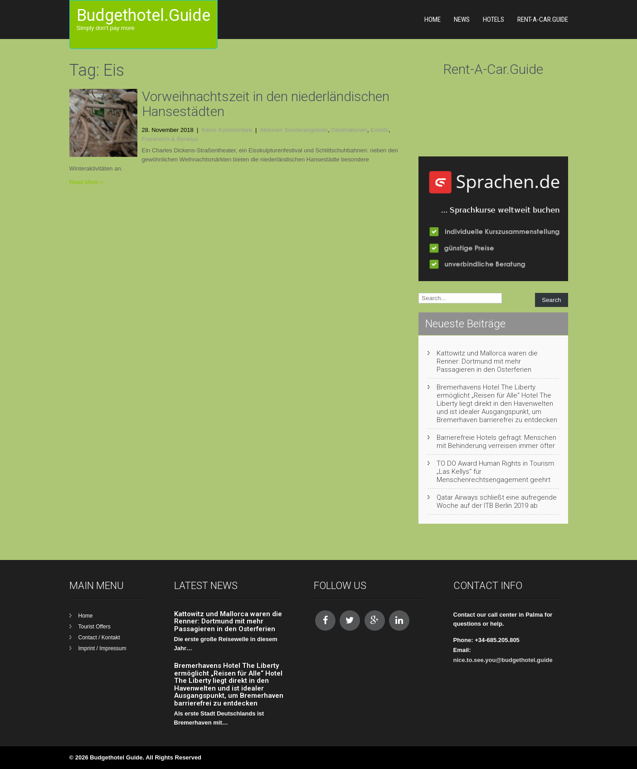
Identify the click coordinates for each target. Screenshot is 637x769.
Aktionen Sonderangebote (294, 130)
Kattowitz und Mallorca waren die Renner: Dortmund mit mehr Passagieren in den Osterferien (487, 361)
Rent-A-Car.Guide (542, 19)
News (462, 19)
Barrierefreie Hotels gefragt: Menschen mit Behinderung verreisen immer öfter (496, 441)
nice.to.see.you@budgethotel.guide (503, 660)
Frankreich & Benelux (170, 139)
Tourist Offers (94, 626)
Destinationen (349, 130)
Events (379, 130)
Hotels (493, 19)
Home (432, 19)
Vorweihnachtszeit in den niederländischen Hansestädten (265, 103)
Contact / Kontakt (99, 637)
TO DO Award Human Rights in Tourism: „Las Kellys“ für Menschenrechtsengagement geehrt (496, 471)
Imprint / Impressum (102, 648)
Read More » (86, 182)
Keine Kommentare (227, 130)
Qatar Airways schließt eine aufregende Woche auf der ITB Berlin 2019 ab (497, 501)
